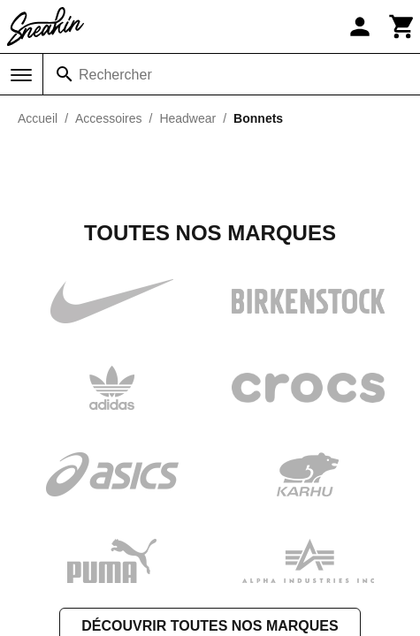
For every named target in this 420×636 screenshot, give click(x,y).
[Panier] (402, 26)
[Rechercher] (64, 74)
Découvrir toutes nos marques (209, 449)
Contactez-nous (210, 623)
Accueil (37, 118)
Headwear (187, 118)
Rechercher (115, 74)
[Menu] (21, 75)
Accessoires (108, 118)
